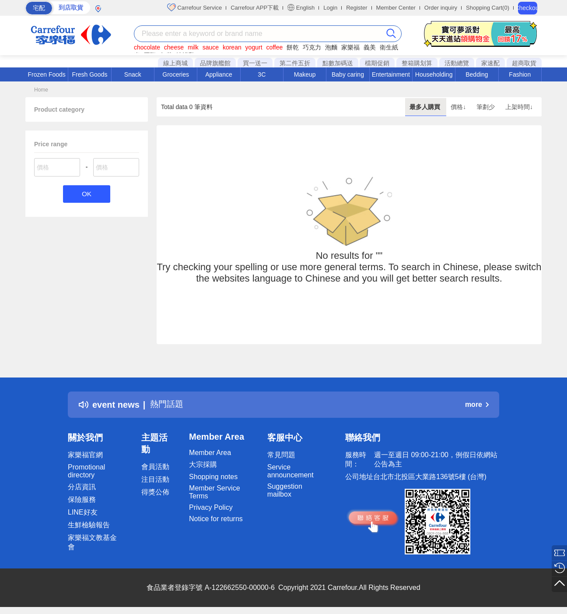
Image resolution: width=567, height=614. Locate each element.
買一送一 (255, 63)
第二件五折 (295, 63)
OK (86, 194)
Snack (132, 74)
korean (232, 47)
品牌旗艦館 (215, 63)
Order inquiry (440, 7)
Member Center (396, 7)
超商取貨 (524, 63)
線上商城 (175, 63)
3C (262, 74)
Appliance (218, 74)
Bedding (477, 74)
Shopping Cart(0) (487, 7)
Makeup (305, 74)
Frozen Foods (46, 74)
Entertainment (391, 74)
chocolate (147, 47)
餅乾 (293, 47)
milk (193, 47)
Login (330, 7)
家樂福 (350, 47)
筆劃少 (486, 106)
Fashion (520, 74)
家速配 (490, 63)
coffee (274, 47)
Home (41, 90)
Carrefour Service (194, 7)
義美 (370, 47)
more (477, 404)
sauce (211, 47)
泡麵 (331, 47)
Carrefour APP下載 (255, 7)
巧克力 (312, 47)
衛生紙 (389, 47)
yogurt (253, 47)
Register (356, 7)
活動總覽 (456, 63)
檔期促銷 (377, 63)
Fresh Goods (90, 74)
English (301, 7)
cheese (174, 47)
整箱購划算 (417, 63)
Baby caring (348, 74)
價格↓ (459, 106)
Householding (434, 74)
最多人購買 (426, 106)
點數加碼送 (337, 63)
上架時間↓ (519, 106)
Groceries (175, 74)
